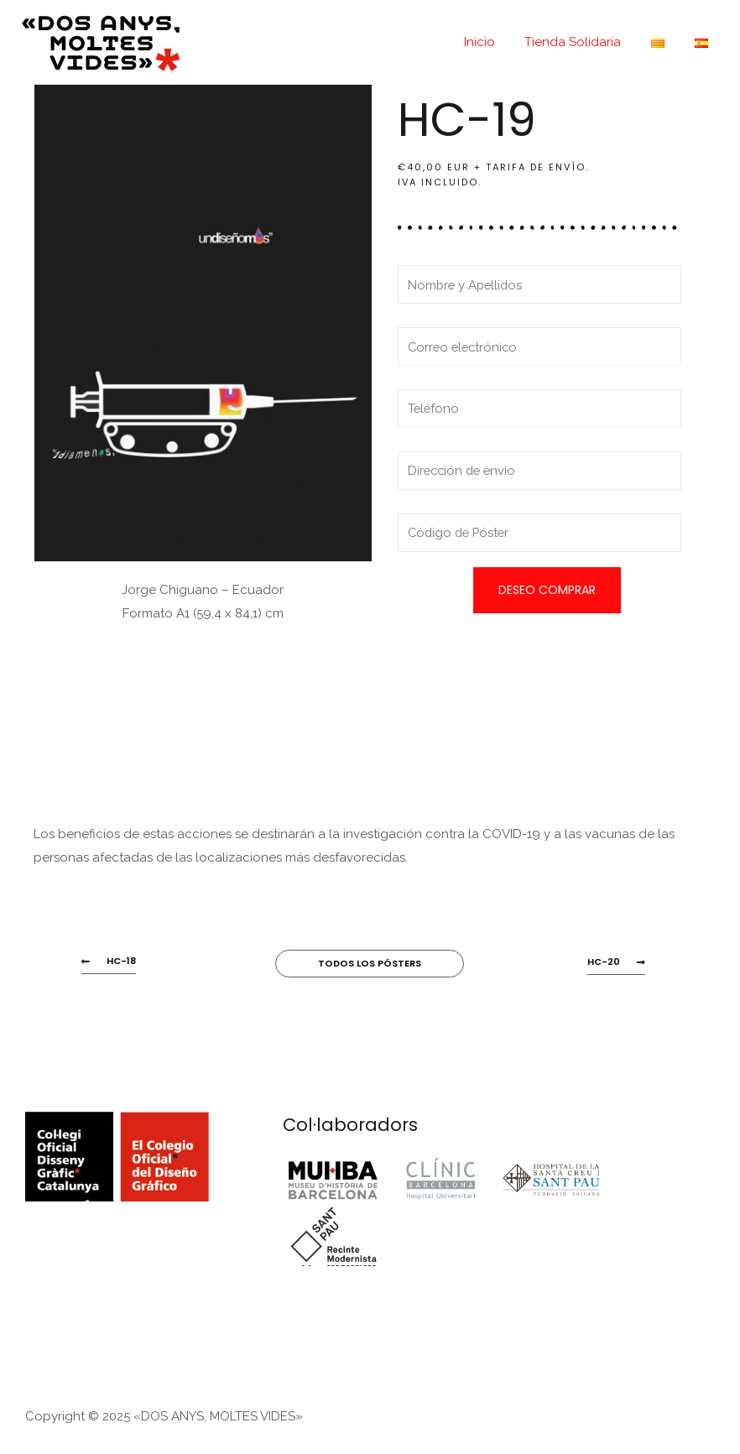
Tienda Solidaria (585, 42)
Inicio (496, 42)
